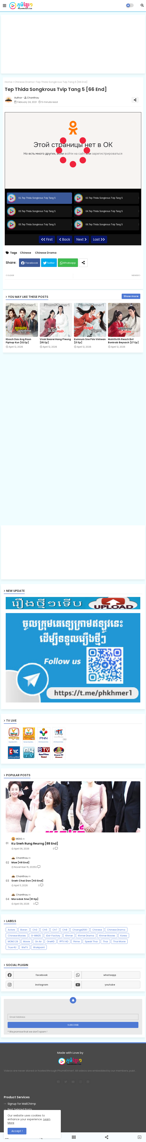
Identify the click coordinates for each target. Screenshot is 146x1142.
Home (8, 82)
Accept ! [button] (17, 1131)
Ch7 (54, 929)
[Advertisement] (73, 44)
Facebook (31, 263)
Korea (123, 935)
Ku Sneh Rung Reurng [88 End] (34, 844)
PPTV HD (64, 941)
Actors (11, 929)
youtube (110, 984)
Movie (26, 941)
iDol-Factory (53, 935)
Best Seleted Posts (20, 1109)
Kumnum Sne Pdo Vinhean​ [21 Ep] (90, 341)
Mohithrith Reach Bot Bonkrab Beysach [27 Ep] (123, 341)
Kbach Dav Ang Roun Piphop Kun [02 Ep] (18, 341)
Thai (105, 941)
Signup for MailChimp (22, 1104)
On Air (38, 941)
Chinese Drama (24, 82)
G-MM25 (36, 935)
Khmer (69, 935)
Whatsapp (69, 263)
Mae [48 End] (20, 862)
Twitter (51, 263)
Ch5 (44, 929)
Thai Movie (119, 941)
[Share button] (83, 262)
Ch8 (64, 929)
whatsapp (109, 975)
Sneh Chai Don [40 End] (27, 880)
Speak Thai (91, 941)
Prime (76, 941)
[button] (142, 5)
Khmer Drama (86, 935)
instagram (41, 984)
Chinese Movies (17, 935)
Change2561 (79, 929)
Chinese (25, 253)
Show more (131, 296)
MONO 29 (13, 941)
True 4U (12, 947)
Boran (23, 929)
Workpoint (39, 947)
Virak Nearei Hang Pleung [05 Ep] (55, 341)
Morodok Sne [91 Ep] (24, 899)
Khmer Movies (107, 935)
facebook (42, 975)
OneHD (50, 941)
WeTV (24, 947)
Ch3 (35, 929)
